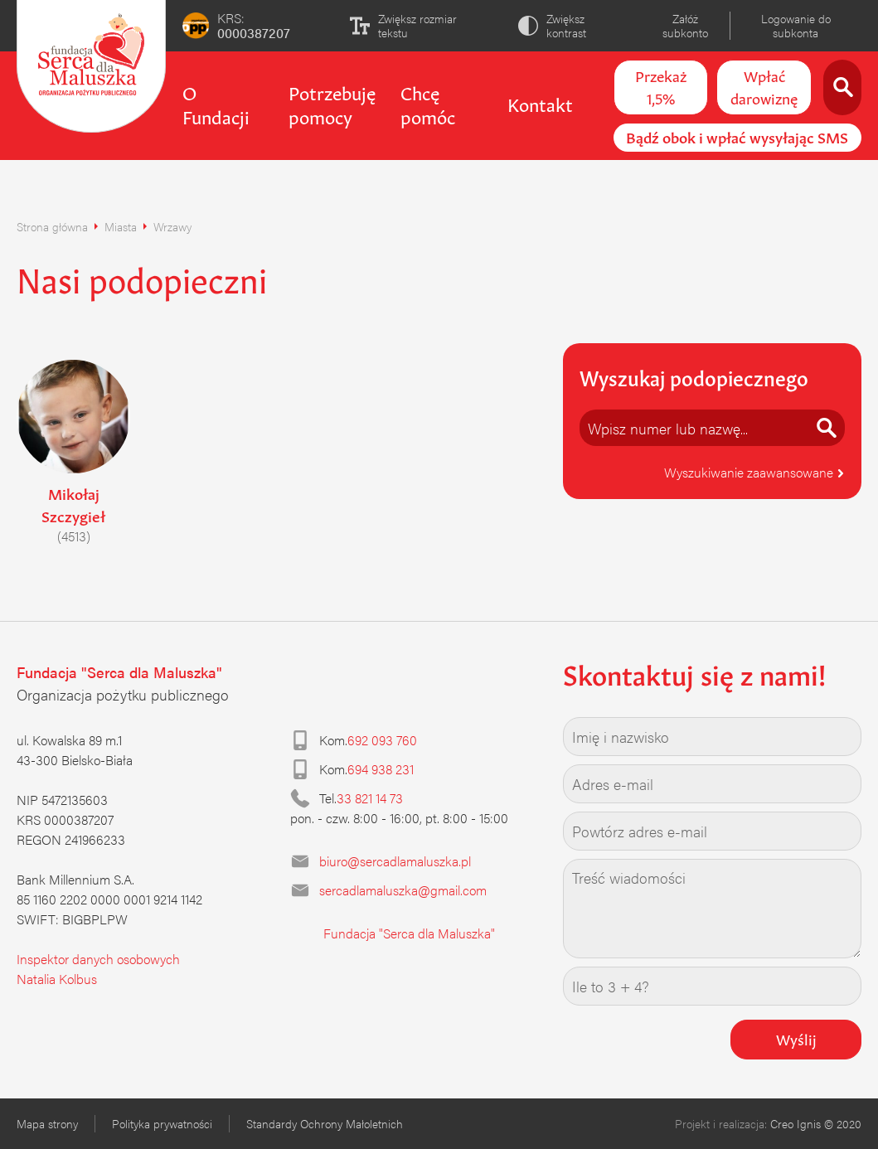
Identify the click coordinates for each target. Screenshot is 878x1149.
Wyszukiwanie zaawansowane (754, 472)
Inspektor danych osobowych (98, 958)
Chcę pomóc (427, 103)
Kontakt (540, 102)
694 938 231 (380, 768)
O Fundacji (216, 103)
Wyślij (796, 1038)
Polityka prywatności (162, 1123)
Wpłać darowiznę (764, 86)
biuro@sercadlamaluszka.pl (395, 860)
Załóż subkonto (685, 25)
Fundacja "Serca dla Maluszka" (409, 933)
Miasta (120, 226)
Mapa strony (47, 1123)
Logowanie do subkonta (796, 25)
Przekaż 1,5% (660, 86)
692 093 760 (382, 739)
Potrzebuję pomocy (332, 103)
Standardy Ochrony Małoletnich (324, 1123)
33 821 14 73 (370, 797)
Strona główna (52, 226)
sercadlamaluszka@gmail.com (403, 889)
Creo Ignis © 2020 (815, 1123)
